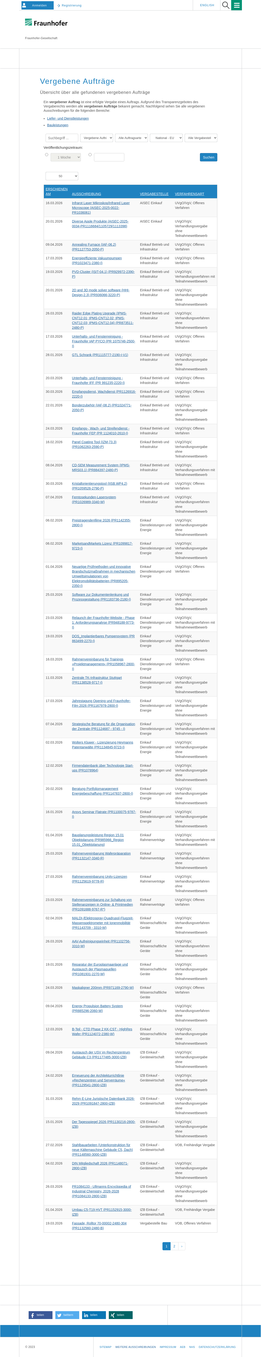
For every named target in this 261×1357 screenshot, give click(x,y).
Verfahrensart (189, 194)
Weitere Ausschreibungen (135, 1347)
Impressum (168, 1347)
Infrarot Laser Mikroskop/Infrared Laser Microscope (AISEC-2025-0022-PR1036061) (101, 207)
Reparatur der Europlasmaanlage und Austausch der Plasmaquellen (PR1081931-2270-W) (100, 969)
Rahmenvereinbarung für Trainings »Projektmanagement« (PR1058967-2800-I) (103, 664)
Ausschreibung (86, 194)
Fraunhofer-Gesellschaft (41, 38)
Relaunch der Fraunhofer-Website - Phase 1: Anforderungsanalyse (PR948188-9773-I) (103, 622)
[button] (40, 1315)
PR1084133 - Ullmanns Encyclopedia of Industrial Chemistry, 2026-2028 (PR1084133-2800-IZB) (101, 1191)
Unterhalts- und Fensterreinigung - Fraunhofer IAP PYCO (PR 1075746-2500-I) (103, 341)
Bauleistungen (57, 125)
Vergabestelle (154, 194)
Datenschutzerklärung (217, 1347)
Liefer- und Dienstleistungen (68, 118)
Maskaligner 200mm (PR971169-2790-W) (103, 988)
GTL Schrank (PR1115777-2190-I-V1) (100, 355)
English (207, 5)
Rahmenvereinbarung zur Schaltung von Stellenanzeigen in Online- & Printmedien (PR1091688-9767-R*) (102, 904)
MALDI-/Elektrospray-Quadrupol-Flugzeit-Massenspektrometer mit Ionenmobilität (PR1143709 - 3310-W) (103, 923)
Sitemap (105, 1347)
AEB (182, 1347)
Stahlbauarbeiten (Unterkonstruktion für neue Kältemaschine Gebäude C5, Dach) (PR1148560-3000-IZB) (102, 1149)
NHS (192, 1347)
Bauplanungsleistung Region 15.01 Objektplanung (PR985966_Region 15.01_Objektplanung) (98, 839)
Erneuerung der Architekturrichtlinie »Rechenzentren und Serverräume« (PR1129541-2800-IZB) (98, 1080)
